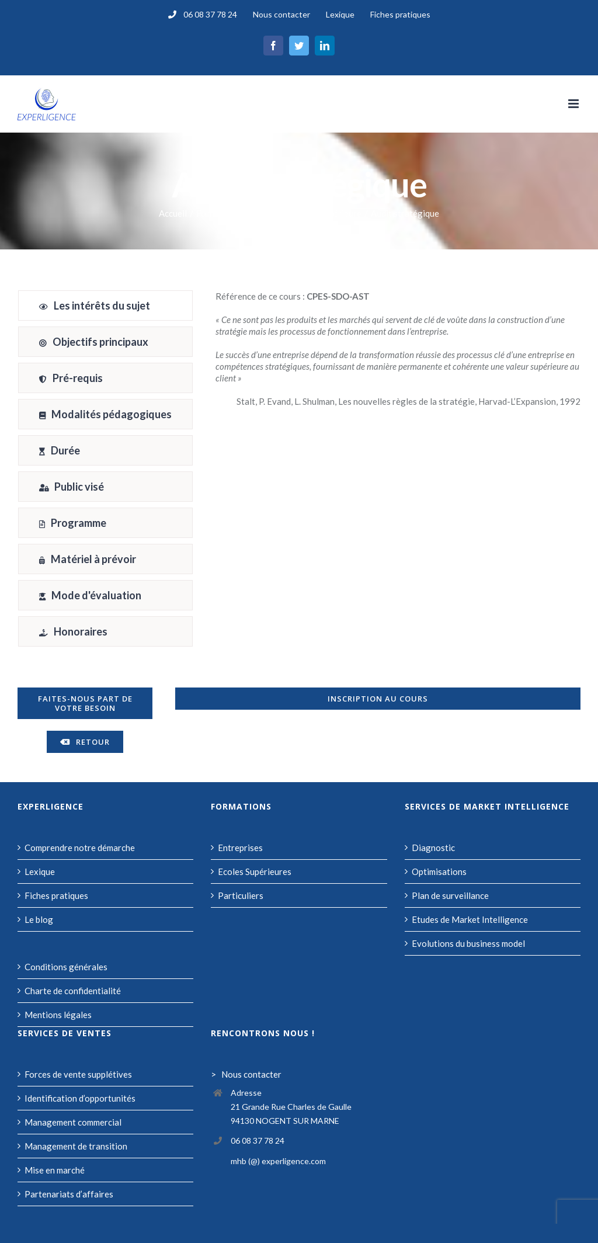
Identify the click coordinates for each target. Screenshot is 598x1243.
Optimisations (439, 871)
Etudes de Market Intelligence (470, 919)
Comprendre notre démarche (80, 847)
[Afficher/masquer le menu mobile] (574, 104)
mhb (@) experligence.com (278, 1161)
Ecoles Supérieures (254, 871)
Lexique (40, 871)
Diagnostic (433, 847)
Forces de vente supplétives (78, 1074)
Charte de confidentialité (73, 990)
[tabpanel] (397, 471)
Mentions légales (58, 1014)
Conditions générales (66, 966)
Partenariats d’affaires (69, 1194)
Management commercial (73, 1122)
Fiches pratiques (56, 895)
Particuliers (240, 895)
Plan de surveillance (450, 895)
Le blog (39, 919)
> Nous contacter (246, 1074)
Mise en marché (55, 1170)
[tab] (105, 305)
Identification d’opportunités (80, 1098)
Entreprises (240, 847)
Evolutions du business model (468, 943)
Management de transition (76, 1146)
